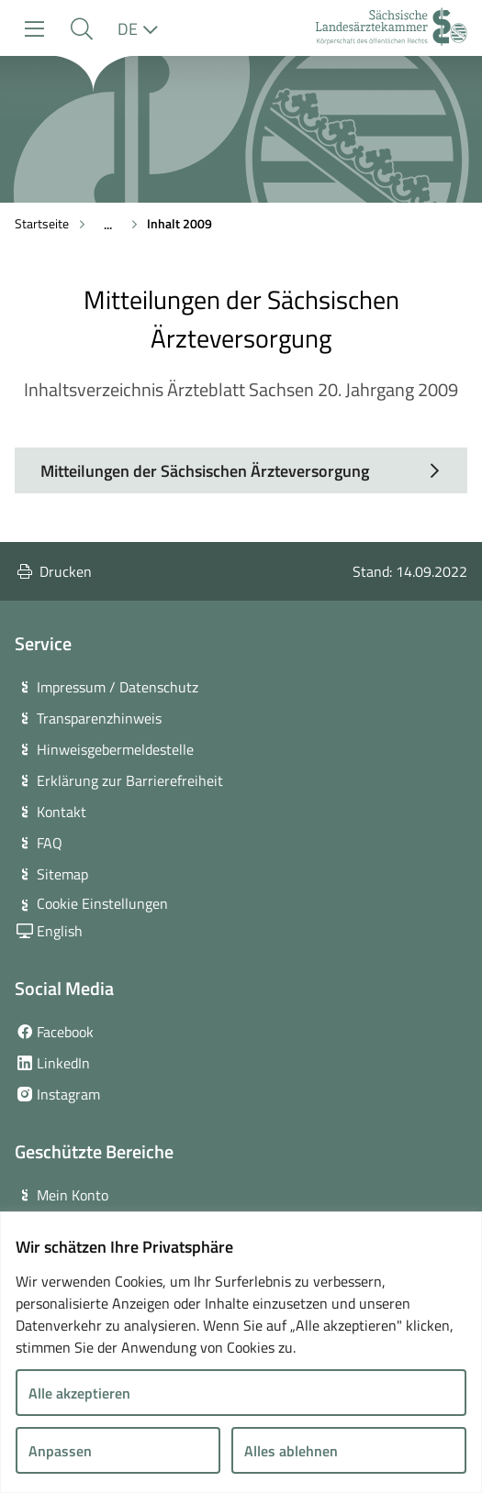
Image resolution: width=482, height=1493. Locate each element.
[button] (81, 29)
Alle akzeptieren (79, 1393)
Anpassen (60, 1451)
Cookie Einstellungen (102, 903)
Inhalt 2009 (179, 223)
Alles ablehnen (291, 1451)
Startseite (42, 223)
